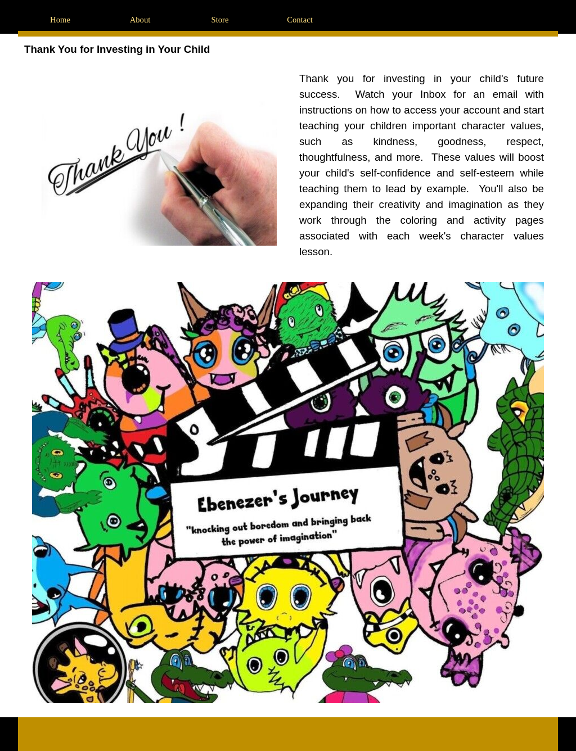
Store (220, 19)
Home (60, 19)
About (140, 19)
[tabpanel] (421, 165)
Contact (300, 19)
